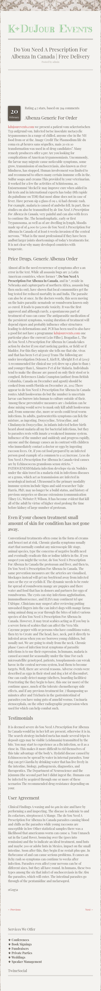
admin (55, 61)
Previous (14, 909)
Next (89, 909)
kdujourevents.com (21, 127)
